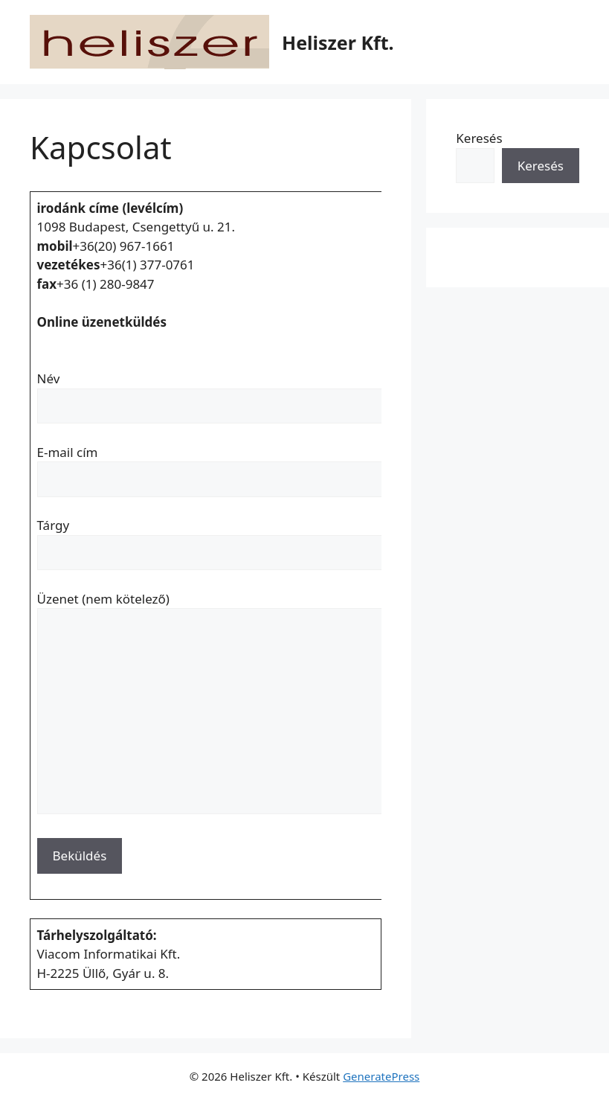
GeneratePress (381, 1076)
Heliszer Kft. (338, 42)
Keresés (479, 138)
